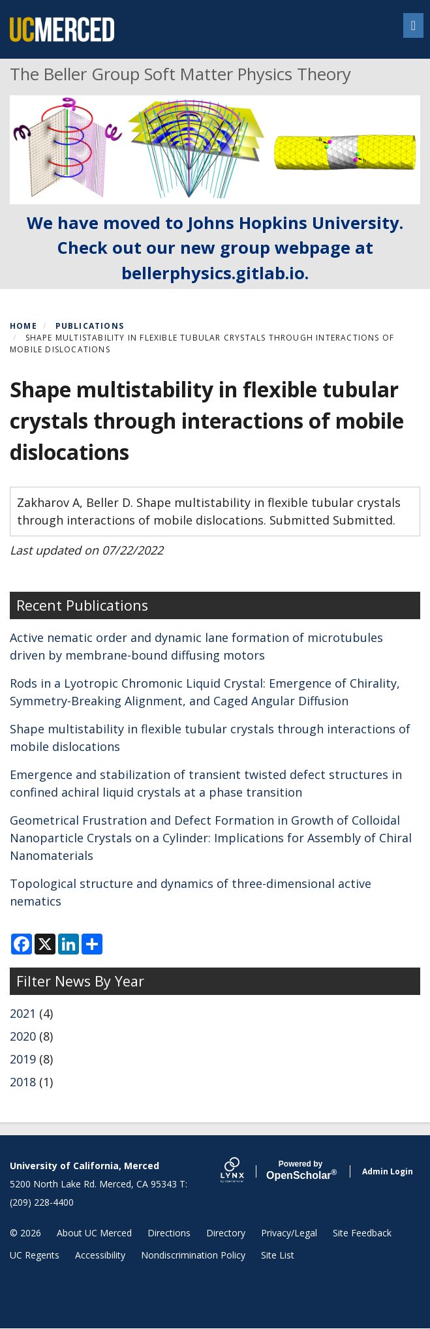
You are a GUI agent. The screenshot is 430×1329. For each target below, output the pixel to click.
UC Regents (34, 1255)
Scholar (300, 1170)
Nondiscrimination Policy (193, 1255)
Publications (89, 325)
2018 (23, 1082)
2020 (23, 1036)
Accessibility (100, 1255)
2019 (23, 1059)
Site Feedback (362, 1233)
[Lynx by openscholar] (243, 1171)
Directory (225, 1233)
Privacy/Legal (289, 1233)
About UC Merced (94, 1233)
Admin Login (387, 1171)
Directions (169, 1233)
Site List (277, 1255)
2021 (23, 1013)
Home (23, 325)
